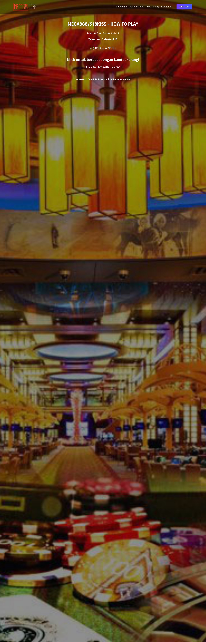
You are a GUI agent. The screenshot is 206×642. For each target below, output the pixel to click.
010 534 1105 (105, 54)
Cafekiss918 (110, 45)
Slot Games (114, 8)
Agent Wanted (129, 8)
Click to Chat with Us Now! (103, 73)
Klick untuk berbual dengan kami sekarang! (103, 66)
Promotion (159, 8)
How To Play (145, 8)
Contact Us (176, 9)
